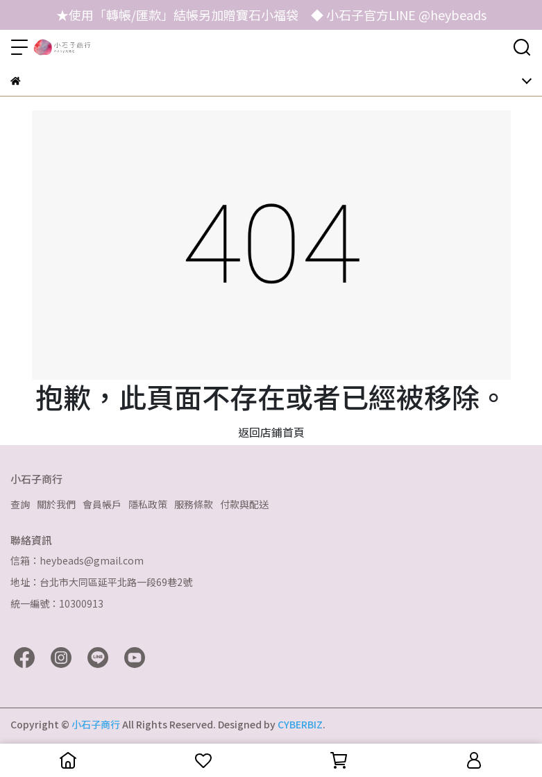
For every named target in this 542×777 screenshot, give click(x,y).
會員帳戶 (102, 504)
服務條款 (193, 504)
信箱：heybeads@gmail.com (77, 560)
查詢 (20, 504)
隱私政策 (147, 504)
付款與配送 (244, 504)
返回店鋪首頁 (271, 432)
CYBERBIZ (300, 724)
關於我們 (56, 504)
